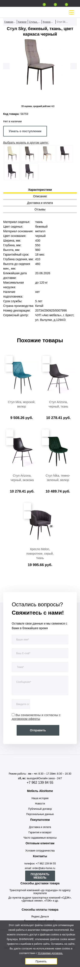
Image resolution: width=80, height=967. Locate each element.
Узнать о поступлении (25, 131)
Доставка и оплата (40, 827)
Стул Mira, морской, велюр (21, 404)
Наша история (40, 798)
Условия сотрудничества (40, 850)
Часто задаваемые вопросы (40, 837)
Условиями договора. (50, 953)
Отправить (38, 730)
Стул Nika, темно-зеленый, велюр (58, 478)
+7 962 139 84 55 (40, 782)
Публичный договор (40, 808)
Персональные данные (40, 814)
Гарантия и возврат (40, 832)
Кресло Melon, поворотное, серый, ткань (40, 553)
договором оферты (26, 719)
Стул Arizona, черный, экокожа (22, 478)
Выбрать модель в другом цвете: (26, 142)
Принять (41, 961)
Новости (40, 803)
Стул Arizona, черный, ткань (58, 404)
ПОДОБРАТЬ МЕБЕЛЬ (40, 875)
